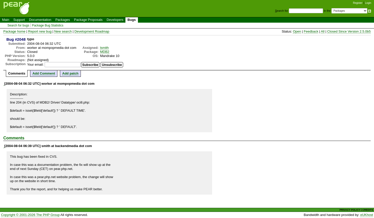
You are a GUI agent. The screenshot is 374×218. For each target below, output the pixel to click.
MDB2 (104, 52)
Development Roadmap (91, 31)
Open (297, 31)
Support (19, 20)
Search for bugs (18, 25)
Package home (14, 31)
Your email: (35, 64)
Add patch (70, 73)
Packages (62, 20)
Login (368, 3)
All (322, 31)
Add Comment (43, 73)
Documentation (40, 20)
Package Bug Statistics (47, 25)
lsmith (104, 48)
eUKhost (366, 215)
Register (358, 3)
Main (5, 20)
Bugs (131, 20)
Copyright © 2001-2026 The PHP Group (30, 215)
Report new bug (39, 31)
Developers (115, 20)
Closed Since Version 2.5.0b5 (349, 31)
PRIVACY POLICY (350, 209)
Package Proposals (88, 20)
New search (63, 31)
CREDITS (367, 209)
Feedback (311, 31)
